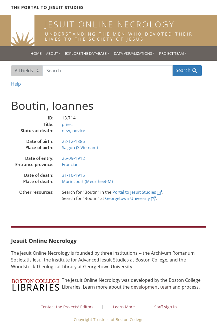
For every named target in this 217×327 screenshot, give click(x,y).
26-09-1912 (73, 158)
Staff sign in (165, 306)
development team (151, 287)
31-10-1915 (73, 175)
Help (16, 84)
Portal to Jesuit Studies (137, 192)
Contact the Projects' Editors (67, 306)
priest (67, 124)
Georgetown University (130, 198)
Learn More (124, 306)
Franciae (70, 164)
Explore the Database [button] (86, 53)
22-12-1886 (73, 141)
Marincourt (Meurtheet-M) (87, 181)
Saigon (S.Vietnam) (80, 147)
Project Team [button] (171, 53)
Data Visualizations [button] (133, 53)
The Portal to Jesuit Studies (47, 7)
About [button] (52, 53)
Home (36, 53)
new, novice (73, 130)
